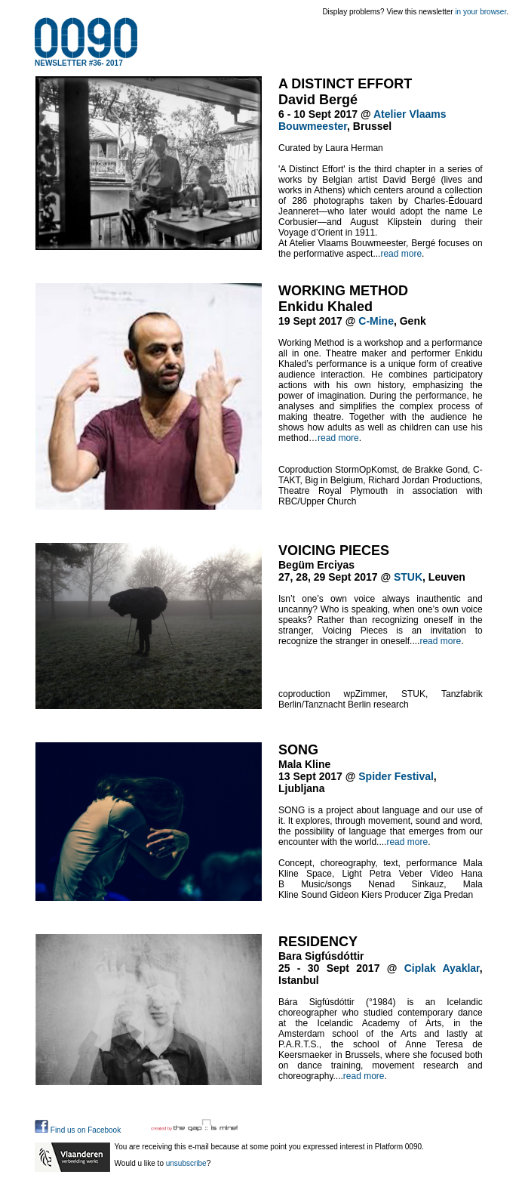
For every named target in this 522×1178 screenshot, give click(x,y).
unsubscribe (186, 1163)
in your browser (480, 12)
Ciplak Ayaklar (442, 968)
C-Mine (376, 321)
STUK (408, 577)
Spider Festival (396, 776)
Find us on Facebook (78, 1130)
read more (401, 253)
